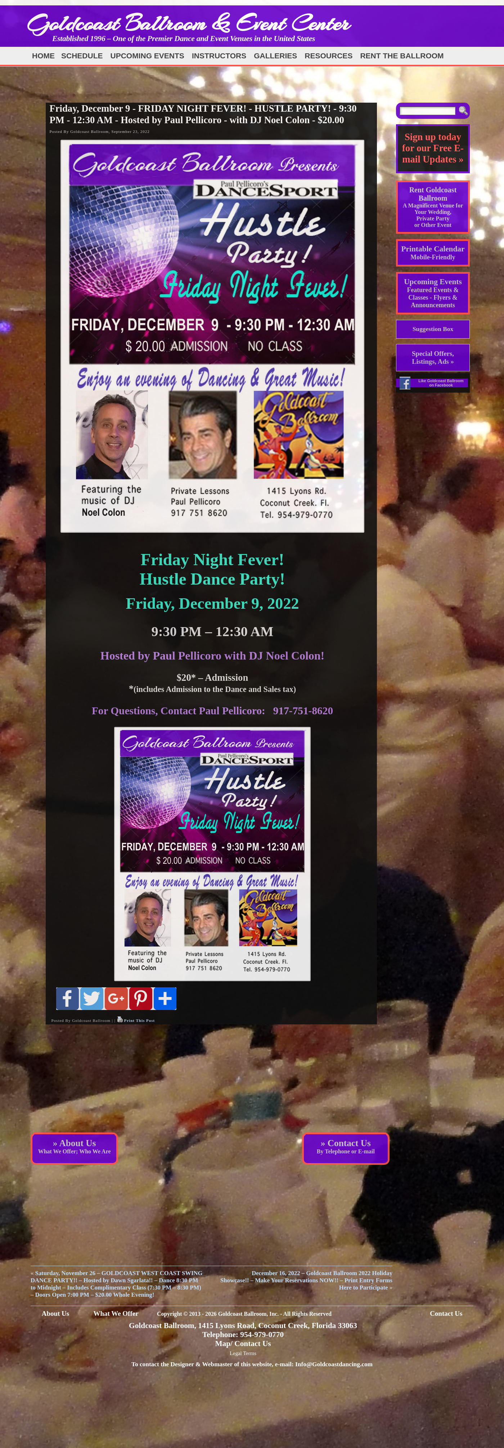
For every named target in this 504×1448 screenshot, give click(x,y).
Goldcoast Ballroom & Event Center (188, 23)
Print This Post (139, 1020)
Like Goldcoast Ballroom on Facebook (441, 383)
